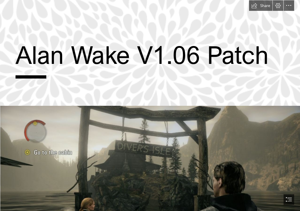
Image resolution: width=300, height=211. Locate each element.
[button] (260, 5)
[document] (150, 105)
